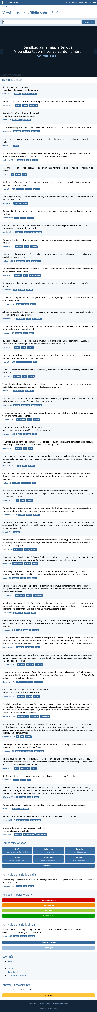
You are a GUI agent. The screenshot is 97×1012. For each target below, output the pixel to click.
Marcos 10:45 (7, 246)
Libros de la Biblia (14, 972)
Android (48, 910)
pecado (18, 105)
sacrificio (30, 218)
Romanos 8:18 (8, 751)
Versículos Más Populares (17, 975)
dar (28, 261)
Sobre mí (32, 1004)
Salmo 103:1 (7, 94)
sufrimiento (20, 319)
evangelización (36, 405)
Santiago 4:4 (7, 347)
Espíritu (29, 500)
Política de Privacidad (60, 1004)
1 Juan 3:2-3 (7, 613)
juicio (24, 376)
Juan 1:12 (6, 174)
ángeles (33, 304)
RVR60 (6, 80)
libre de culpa (19, 261)
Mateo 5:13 (7, 405)
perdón (31, 466)
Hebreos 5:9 (7, 131)
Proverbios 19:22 (9, 696)
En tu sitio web (48, 915)
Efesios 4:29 (7, 936)
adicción (39, 664)
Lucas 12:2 (6, 809)
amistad (30, 347)
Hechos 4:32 (7, 390)
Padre (18, 174)
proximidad (26, 120)
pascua (34, 768)
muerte (35, 630)
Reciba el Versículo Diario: (17, 894)
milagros (25, 820)
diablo (29, 595)
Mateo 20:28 (7, 218)
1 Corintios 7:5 (8, 595)
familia (27, 613)
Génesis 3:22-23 (8, 797)
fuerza (29, 515)
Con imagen (48, 947)
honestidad (24, 809)
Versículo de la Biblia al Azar (19, 924)
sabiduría (20, 189)
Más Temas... (48, 865)
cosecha (29, 290)
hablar (25, 105)
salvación (17, 131)
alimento (29, 682)
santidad (17, 94)
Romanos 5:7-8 (8, 630)
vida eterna (35, 131)
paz (25, 448)
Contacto (48, 1004)
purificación (32, 578)
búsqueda (16, 120)
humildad (21, 160)
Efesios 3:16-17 (8, 500)
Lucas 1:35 (6, 563)
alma (34, 94)
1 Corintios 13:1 (8, 304)
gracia (23, 780)
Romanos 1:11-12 (9, 515)
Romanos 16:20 (8, 886)
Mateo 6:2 (6, 483)
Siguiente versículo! (48, 942)
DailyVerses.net (7, 7)
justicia (21, 290)
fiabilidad (21, 664)
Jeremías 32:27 (8, 820)
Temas (68, 2)
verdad (15, 809)
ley (25, 333)
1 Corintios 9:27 (8, 419)
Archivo (10, 968)
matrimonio (20, 595)
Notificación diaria (48, 900)
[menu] (94, 3)
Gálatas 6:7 (7, 290)
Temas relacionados (14, 843)
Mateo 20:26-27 (8, 160)
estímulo (36, 515)
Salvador (26, 131)
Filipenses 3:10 (8, 319)
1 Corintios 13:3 (8, 362)
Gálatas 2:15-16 (8, 736)
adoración (26, 94)
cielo (33, 613)
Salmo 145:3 (7, 834)
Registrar (88, 2)
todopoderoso (35, 820)
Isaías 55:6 (6, 119)
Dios (15, 290)
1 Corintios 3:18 (8, 189)
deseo (27, 232)
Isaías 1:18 (6, 578)
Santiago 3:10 (8, 105)
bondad (36, 696)
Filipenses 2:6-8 (8, 647)
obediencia (25, 405)
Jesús (16, 146)
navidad (16, 532)
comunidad (29, 391)
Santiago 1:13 (8, 232)
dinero (29, 696)
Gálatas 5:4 (7, 780)
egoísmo (36, 189)
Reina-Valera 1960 (17, 80)
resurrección (37, 319)
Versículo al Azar (77, 2)
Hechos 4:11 (7, 145)
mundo (28, 189)
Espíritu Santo (17, 564)
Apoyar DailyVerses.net (16, 985)
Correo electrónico (48, 905)
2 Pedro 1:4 (7, 549)
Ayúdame (6, 989)
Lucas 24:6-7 (7, 768)
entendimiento (36, 232)
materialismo (36, 261)
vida (36, 797)
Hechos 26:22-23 (9, 716)
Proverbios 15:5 (8, 434)
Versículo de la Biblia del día (19, 874)
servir (28, 160)
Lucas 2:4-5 (7, 532)
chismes (23, 936)
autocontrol (21, 419)
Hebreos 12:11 (8, 448)
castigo (31, 376)
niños (24, 174)
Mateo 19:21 (7, 261)
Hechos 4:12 (7, 203)
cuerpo (36, 419)
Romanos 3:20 (8, 333)
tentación (19, 232)
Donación (48, 995)
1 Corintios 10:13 (9, 664)
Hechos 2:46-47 (8, 682)
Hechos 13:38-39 (9, 466)
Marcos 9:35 (7, 275)
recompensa (26, 483)
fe (12, 174)
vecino (35, 160)
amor (19, 304)
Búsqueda (17, 7)
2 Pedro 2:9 (7, 376)
